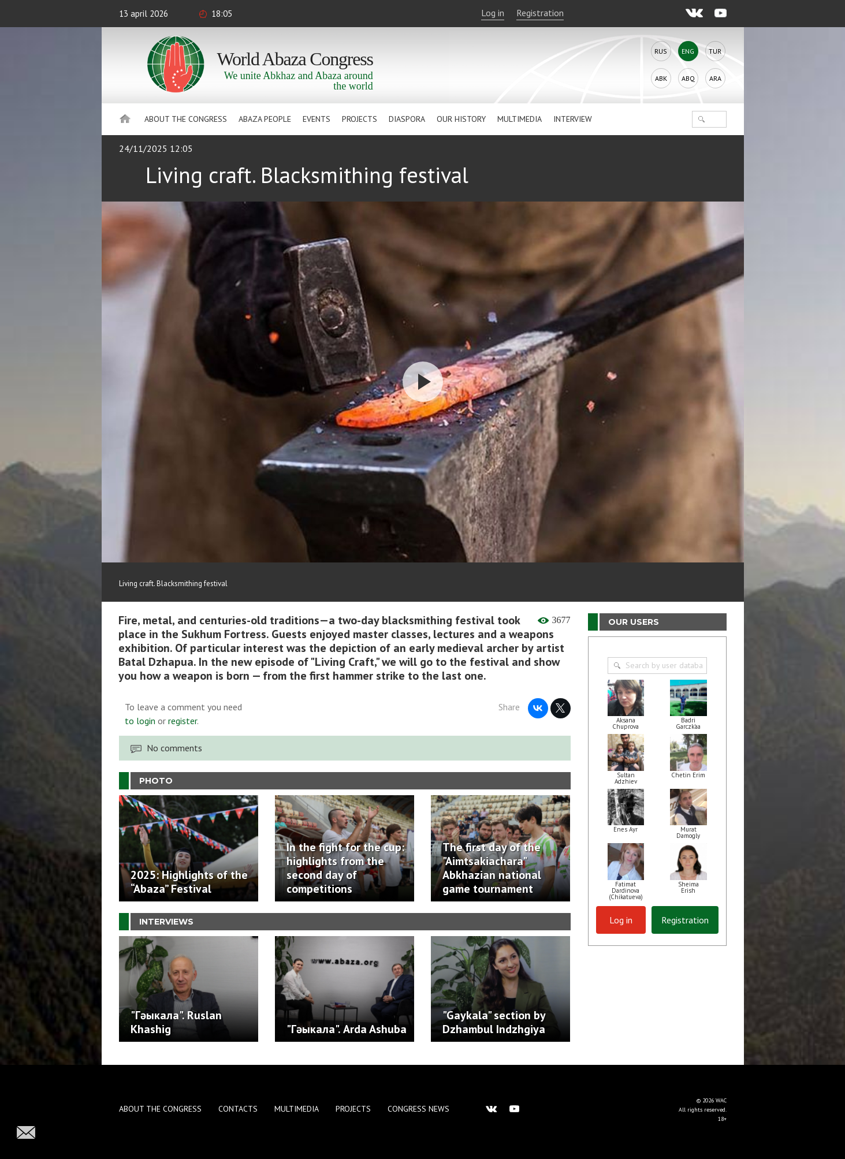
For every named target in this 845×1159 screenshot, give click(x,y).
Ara (715, 78)
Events (316, 119)
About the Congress (185, 119)
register (182, 720)
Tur (715, 51)
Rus (660, 51)
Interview (572, 119)
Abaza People (265, 119)
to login (140, 720)
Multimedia (519, 119)
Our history (461, 119)
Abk (661, 78)
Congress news (418, 1109)
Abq (688, 78)
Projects (359, 119)
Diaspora (407, 119)
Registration (540, 12)
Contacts (238, 1109)
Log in (492, 12)
